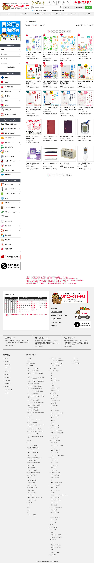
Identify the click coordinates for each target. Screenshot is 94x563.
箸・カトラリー (55, 418)
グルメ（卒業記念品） (33, 393)
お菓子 (52, 532)
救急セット (54, 549)
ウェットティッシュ (56, 544)
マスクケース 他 (55, 552)
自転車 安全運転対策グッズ (34, 457)
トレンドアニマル (55, 388)
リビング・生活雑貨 (55, 485)
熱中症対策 (53, 393)
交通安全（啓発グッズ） (33, 447)
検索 (88, 7)
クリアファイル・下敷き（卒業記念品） (36, 396)
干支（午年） (76, 360)
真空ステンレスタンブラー (57, 432)
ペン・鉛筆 (54, 510)
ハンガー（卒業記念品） (34, 400)
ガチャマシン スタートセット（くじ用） (36, 425)
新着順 (28, 25)
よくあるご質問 (86, 13)
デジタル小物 (53, 527)
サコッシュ (54, 447)
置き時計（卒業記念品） (34, 383)
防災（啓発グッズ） (32, 475)
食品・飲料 (53, 529)
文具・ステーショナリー (56, 507)
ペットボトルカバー (56, 475)
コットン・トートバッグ (57, 445)
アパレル (52, 524)
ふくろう (53, 378)
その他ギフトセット (56, 365)
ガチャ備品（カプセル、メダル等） (35, 437)
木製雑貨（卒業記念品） (34, 407)
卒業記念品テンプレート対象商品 (36, 412)
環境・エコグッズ (31, 500)
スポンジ (53, 408)
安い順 (35, 25)
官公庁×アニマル (55, 390)
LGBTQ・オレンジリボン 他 (35, 497)
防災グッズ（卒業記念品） (34, 405)
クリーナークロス (55, 490)
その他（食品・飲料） (56, 537)
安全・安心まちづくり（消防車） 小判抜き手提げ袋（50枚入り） (33, 111)
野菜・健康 (31, 490)
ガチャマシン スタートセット (35, 420)
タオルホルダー (55, 477)
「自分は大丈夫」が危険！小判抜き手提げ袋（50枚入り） (49, 83)
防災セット (31, 477)
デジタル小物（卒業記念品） (35, 386)
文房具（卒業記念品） (33, 370)
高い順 (42, 25)
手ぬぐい (53, 467)
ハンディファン (55, 395)
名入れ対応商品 (31, 363)
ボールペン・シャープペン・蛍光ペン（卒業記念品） (36, 378)
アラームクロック (65, 165)
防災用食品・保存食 (56, 534)
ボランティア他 (32, 485)
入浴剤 (52, 492)
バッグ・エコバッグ (55, 440)
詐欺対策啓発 (31, 467)
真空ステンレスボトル (56, 430)
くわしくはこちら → (10, 345)
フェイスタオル (55, 462)
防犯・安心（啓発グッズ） (33, 462)
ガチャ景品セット (32, 422)
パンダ (52, 383)
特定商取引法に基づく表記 (59, 315)
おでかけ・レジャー (55, 472)
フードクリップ (55, 415)
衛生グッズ (53, 539)
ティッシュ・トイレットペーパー (59, 495)
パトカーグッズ (32, 455)
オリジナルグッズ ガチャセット (36, 431)
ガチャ (29, 417)
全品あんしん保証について (70, 13)
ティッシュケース (55, 497)
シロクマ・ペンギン (56, 380)
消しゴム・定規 (55, 512)
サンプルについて (56, 322)
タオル (52, 457)
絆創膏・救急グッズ (56, 547)
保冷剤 (52, 420)
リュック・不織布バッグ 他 (57, 455)
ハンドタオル (54, 460)
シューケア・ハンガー (56, 500)
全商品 (29, 358)
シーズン (29, 502)
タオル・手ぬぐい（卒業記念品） (36, 381)
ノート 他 (53, 522)
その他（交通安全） (33, 460)
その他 (52, 385)
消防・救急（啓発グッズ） (33, 472)
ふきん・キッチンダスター (57, 413)
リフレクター (31, 450)
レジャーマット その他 (56, 482)
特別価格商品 (76, 363)
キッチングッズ (54, 405)
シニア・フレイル (32, 492)
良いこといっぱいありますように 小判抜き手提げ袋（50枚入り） (50, 54)
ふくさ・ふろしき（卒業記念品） (36, 402)
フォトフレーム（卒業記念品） (35, 391)
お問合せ (54, 325)
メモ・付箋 (54, 519)
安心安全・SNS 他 (32, 470)
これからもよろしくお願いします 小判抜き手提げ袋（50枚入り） (67, 54)
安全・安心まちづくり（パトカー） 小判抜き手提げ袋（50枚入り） (67, 111)
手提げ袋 (75, 358)
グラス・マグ (54, 435)
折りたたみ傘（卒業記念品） (35, 388)
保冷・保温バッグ (55, 450)
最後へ (69, 31)
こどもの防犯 (31, 465)
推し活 (29, 440)
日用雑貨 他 (54, 505)
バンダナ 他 (54, 470)
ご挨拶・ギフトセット (55, 358)
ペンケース (54, 515)
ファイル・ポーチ (55, 517)
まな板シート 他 (55, 425)
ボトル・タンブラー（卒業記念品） (35, 374)
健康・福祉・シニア (32, 487)
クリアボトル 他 (55, 437)
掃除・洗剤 (54, 487)
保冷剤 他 (53, 403)
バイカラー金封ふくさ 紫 (67, 138)
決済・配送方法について (39, 13)
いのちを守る (31, 495)
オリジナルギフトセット (57, 363)
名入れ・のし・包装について (54, 13)
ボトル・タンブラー (55, 427)
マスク (52, 542)
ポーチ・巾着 (54, 452)
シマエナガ (30, 442)
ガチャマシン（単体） (33, 434)
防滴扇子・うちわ (55, 400)
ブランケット (54, 502)
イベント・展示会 (31, 515)
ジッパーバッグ (55, 410)
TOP (26, 21)
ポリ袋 (52, 423)
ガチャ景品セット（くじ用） (35, 428)
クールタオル (54, 398)
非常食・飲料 (31, 482)
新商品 (29, 360)
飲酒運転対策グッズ (33, 452)
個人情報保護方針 (56, 312)
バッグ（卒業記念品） (33, 368)
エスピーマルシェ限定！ (33, 445)
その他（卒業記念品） (33, 410)
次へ (64, 31)
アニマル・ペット (54, 370)
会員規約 (54, 308)
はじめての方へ (23, 13)
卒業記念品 (30, 365)
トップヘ (8, 13)
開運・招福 (53, 368)
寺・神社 (29, 415)
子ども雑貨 (53, 554)
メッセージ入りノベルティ (57, 360)
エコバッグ (54, 442)
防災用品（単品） (32, 480)
